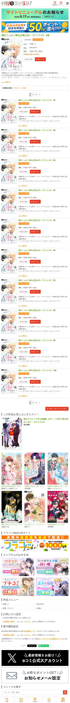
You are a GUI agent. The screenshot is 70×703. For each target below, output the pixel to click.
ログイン (61, 3)
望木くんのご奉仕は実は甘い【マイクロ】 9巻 (36, 340)
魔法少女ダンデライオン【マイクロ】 (12, 524)
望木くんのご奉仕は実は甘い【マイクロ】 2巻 (36, 130)
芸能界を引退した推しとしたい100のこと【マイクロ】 (34, 486)
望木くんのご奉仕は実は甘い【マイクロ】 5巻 (36, 220)
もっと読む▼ (6, 82)
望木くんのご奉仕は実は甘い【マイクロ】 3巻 (36, 160)
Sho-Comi (33, 48)
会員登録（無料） (9, 621)
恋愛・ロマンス (8, 608)
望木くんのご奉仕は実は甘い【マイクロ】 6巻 (36, 250)
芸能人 (39, 608)
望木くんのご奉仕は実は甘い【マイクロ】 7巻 (36, 280)
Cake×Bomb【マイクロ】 (56, 524)
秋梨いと (33, 44)
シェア (23, 646)
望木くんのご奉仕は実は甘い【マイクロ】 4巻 (36, 190)
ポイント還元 (38, 39)
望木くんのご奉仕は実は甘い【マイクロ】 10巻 (37, 370)
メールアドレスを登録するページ (51, 639)
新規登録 (54, 3)
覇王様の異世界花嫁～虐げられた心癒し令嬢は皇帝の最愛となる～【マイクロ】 (12, 486)
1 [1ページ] (30, 95)
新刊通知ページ (29, 631)
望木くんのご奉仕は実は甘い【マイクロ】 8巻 (36, 310)
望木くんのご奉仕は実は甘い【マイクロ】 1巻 (36, 100)
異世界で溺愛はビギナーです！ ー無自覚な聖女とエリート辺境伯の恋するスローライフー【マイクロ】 (58, 486)
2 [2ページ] (33, 95)
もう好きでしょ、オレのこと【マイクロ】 (34, 524)
